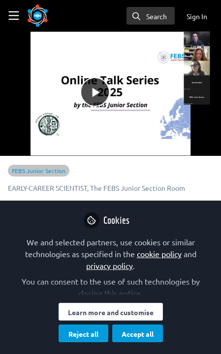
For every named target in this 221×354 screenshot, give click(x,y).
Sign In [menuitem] (197, 16)
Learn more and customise (111, 312)
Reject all (83, 333)
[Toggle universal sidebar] (14, 16)
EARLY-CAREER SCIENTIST (47, 187)
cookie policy (159, 254)
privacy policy (109, 265)
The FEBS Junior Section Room (137, 187)
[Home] (38, 16)
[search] (150, 16)
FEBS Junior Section (38, 171)
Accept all (138, 333)
